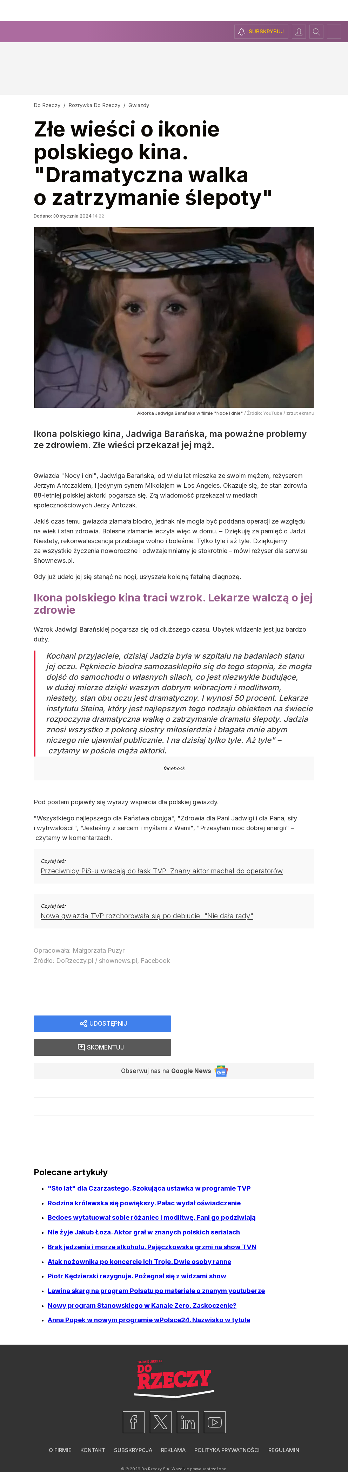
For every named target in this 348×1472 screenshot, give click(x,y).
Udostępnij (108, 1024)
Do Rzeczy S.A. (155, 1447)
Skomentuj (252, 1024)
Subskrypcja (133, 1428)
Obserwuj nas (162, 1048)
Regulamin (283, 1428)
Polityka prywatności (227, 1428)
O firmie (60, 1428)
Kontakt (92, 1428)
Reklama (173, 1428)
